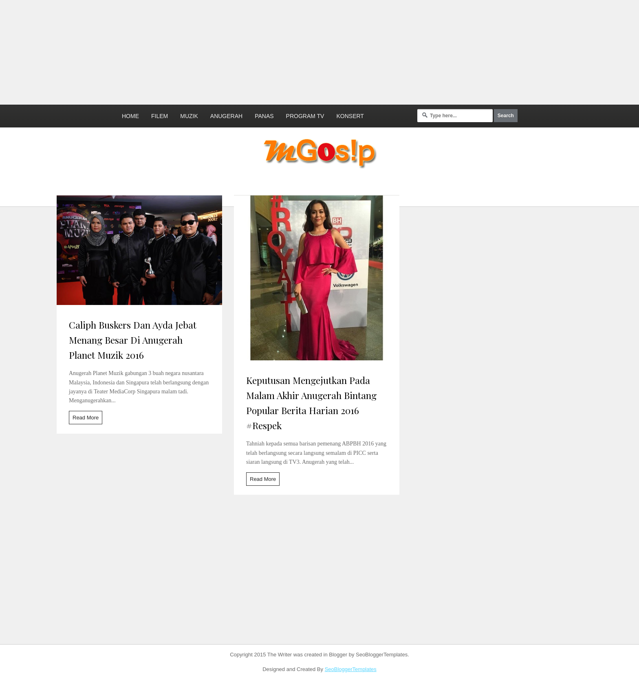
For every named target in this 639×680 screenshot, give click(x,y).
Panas (264, 116)
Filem (159, 116)
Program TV (305, 116)
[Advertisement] (197, 51)
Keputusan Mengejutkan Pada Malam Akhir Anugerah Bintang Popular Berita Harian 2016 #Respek (311, 402)
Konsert (350, 116)
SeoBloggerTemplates (351, 669)
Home (130, 116)
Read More (86, 418)
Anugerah (226, 116)
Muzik (189, 116)
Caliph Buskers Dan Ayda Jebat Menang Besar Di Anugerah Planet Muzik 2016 (132, 339)
